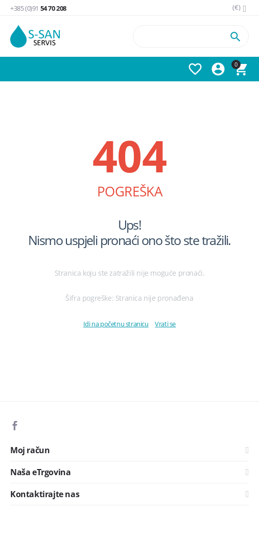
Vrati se (165, 323)
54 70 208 (38, 9)
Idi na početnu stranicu (116, 323)
